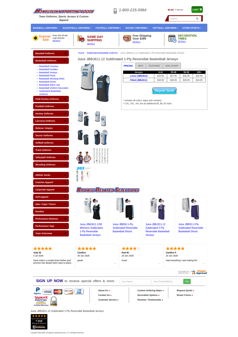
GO (187, 281)
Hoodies (40, 211)
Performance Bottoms (47, 219)
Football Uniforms (108, 28)
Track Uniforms (43, 150)
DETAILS (56, 41)
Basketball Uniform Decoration (54, 88)
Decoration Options (149, 295)
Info (140, 66)
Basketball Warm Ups (49, 85)
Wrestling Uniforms (46, 164)
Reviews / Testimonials (150, 300)
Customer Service (108, 300)
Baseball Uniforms (46, 28)
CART (197, 9)
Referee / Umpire (44, 128)
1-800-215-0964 (133, 10)
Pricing (128, 66)
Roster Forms (185, 295)
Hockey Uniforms (136, 28)
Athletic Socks (43, 175)
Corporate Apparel (45, 189)
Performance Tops (45, 226)
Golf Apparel (42, 197)
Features (154, 66)
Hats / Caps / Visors (46, 204)
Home (81, 53)
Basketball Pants (47, 75)
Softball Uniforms (165, 28)
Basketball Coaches (48, 66)
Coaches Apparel (44, 182)
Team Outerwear (44, 233)
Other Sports (191, 28)
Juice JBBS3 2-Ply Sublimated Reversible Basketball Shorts (190, 228)
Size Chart (171, 66)
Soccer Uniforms (44, 135)
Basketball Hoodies (48, 69)
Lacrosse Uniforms (45, 121)
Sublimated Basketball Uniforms (102, 53)
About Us (104, 290)
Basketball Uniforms (77, 28)
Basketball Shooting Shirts (52, 78)
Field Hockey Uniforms (47, 99)
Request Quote (185, 290)
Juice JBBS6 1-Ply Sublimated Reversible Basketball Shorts (125, 228)
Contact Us (105, 295)
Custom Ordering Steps (151, 290)
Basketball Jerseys (48, 72)
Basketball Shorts (47, 82)
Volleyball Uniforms (46, 157)
